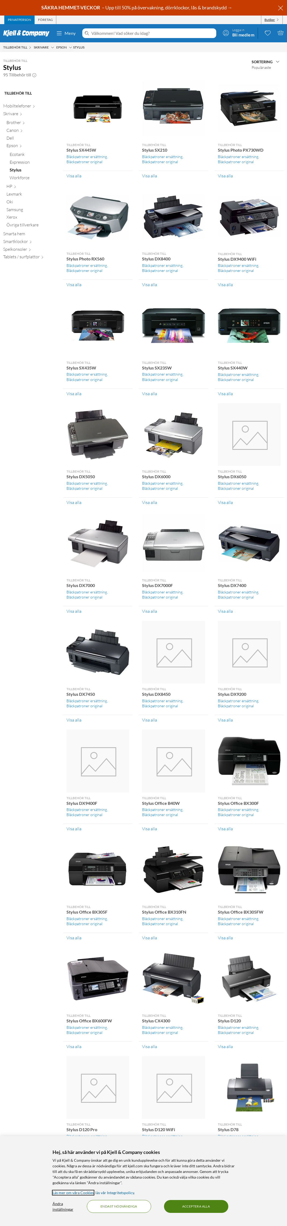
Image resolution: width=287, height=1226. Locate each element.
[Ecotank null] (33, 155)
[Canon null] (31, 131)
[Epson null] (31, 147)
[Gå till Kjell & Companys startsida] (28, 33)
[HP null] (31, 187)
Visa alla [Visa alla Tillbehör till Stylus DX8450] (149, 720)
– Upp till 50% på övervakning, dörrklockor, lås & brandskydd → (137, 7)
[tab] (19, 20)
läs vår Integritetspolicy (114, 1192)
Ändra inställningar (63, 1206)
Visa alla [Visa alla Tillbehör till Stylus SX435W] (73, 393)
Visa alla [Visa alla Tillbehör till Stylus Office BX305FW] (225, 937)
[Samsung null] (31, 211)
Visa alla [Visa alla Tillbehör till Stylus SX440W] (225, 393)
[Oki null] (31, 203)
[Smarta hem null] (30, 235)
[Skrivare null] (30, 115)
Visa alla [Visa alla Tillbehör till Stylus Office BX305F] (73, 937)
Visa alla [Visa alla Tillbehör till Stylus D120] (225, 1046)
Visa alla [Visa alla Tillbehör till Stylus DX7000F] (149, 611)
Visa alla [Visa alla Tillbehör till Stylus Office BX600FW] (73, 1046)
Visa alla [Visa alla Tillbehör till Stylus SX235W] (149, 393)
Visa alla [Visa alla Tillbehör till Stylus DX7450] (73, 720)
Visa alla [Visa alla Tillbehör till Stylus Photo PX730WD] (225, 175)
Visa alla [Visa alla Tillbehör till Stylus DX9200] (225, 720)
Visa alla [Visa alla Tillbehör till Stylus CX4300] (149, 1046)
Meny (66, 33)
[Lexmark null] (31, 195)
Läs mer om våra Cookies (73, 1192)
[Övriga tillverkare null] (31, 226)
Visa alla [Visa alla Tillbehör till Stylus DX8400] (149, 284)
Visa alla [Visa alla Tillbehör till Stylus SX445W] (73, 175)
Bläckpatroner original (84, 161)
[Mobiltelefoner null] (30, 107)
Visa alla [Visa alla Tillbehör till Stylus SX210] (149, 175)
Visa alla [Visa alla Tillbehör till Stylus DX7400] (225, 611)
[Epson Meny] (70, 47)
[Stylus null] (33, 171)
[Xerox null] (31, 218)
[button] (34, 75)
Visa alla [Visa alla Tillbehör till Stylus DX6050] (225, 502)
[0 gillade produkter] (267, 32)
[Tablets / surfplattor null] (30, 258)
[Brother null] (31, 124)
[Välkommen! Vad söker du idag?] (152, 33)
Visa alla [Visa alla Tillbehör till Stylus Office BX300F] (225, 828)
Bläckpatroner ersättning (86, 156)
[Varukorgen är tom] (280, 32)
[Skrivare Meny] (52, 47)
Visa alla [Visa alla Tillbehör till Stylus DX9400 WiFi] (225, 284)
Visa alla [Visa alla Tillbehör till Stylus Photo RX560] (73, 284)
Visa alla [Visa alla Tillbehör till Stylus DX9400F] (73, 828)
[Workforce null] (33, 179)
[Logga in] (238, 32)
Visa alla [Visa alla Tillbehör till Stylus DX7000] (73, 611)
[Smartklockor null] (30, 242)
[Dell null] (31, 139)
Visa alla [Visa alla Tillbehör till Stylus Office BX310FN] (149, 937)
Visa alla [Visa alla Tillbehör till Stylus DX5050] (73, 502)
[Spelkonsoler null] (30, 250)
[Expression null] (33, 163)
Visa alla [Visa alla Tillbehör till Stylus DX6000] (149, 502)
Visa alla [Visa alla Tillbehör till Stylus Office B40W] (149, 828)
